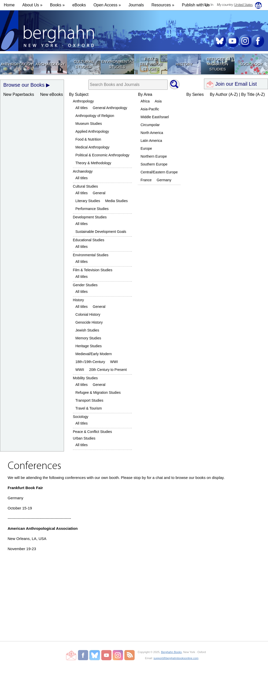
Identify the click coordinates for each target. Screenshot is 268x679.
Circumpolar (150, 125)
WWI (114, 362)
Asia (158, 101)
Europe (146, 148)
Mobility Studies (85, 378)
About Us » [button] (32, 5)
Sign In (208, 5)
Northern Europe (153, 156)
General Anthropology (110, 108)
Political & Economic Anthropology (102, 155)
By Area (145, 94)
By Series (195, 94)
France (146, 180)
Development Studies (90, 217)
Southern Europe (153, 164)
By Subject (78, 94)
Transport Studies (89, 400)
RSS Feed (129, 655)
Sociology (251, 64)
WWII (79, 370)
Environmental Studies (117, 64)
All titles (81, 108)
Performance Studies (92, 209)
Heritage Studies (88, 346)
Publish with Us (196, 5)
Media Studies (116, 201)
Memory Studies (88, 338)
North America (151, 133)
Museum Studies (88, 124)
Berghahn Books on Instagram (118, 655)
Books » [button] (57, 5)
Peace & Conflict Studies (92, 432)
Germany (164, 180)
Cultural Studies (83, 64)
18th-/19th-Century (90, 362)
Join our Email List (236, 84)
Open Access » (107, 5)
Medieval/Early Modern (93, 354)
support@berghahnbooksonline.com (175, 658)
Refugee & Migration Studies (218, 64)
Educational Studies (88, 240)
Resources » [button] (162, 5)
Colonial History (87, 314)
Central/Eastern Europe (159, 172)
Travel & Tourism (88, 408)
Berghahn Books (171, 652)
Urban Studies (84, 438)
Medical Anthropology (92, 147)
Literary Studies (87, 201)
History (184, 64)
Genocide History (89, 322)
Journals (136, 5)
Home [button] (9, 5)
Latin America (151, 141)
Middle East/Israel (154, 117)
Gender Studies (85, 285)
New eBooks (51, 94)
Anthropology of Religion (94, 116)
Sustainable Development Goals (100, 232)
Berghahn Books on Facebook (83, 655)
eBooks (79, 5)
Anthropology (17, 64)
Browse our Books (23, 85)
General (99, 193)
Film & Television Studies (150, 64)
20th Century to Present (108, 370)
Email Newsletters (71, 655)
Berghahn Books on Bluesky (95, 655)
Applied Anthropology (92, 131)
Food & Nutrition (88, 139)
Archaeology (50, 64)
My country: (235, 5)
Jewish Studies (87, 330)
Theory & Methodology (93, 163)
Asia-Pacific (149, 109)
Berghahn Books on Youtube (106, 655)
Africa (145, 101)
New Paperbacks (18, 94)
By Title (247, 94)
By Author (218, 94)
